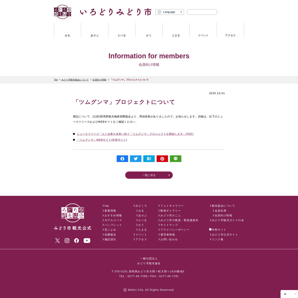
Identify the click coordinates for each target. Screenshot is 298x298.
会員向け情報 (99, 79)
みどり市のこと (170, 215)
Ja (285, 294)
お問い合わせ (169, 239)
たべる (142, 220)
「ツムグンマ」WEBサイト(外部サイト (101, 139)
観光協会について (223, 205)
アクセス (141, 239)
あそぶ (142, 215)
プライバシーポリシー (175, 229)
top (107, 205)
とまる (142, 229)
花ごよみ (110, 229)
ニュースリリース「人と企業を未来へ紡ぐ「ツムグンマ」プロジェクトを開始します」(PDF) (135, 133)
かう (141, 224)
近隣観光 (110, 234)
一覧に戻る (149, 175)
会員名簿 (221, 210)
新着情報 (110, 210)
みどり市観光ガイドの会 (228, 220)
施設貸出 (110, 239)
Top (56, 79)
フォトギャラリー (172, 205)
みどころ (141, 205)
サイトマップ (169, 224)
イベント (141, 234)
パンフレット (113, 224)
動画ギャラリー (170, 210)
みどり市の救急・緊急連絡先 (179, 220)
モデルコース (113, 220)
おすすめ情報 (113, 215)
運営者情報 (167, 234)
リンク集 (218, 239)
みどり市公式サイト (225, 234)
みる (141, 210)
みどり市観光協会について (75, 79)
